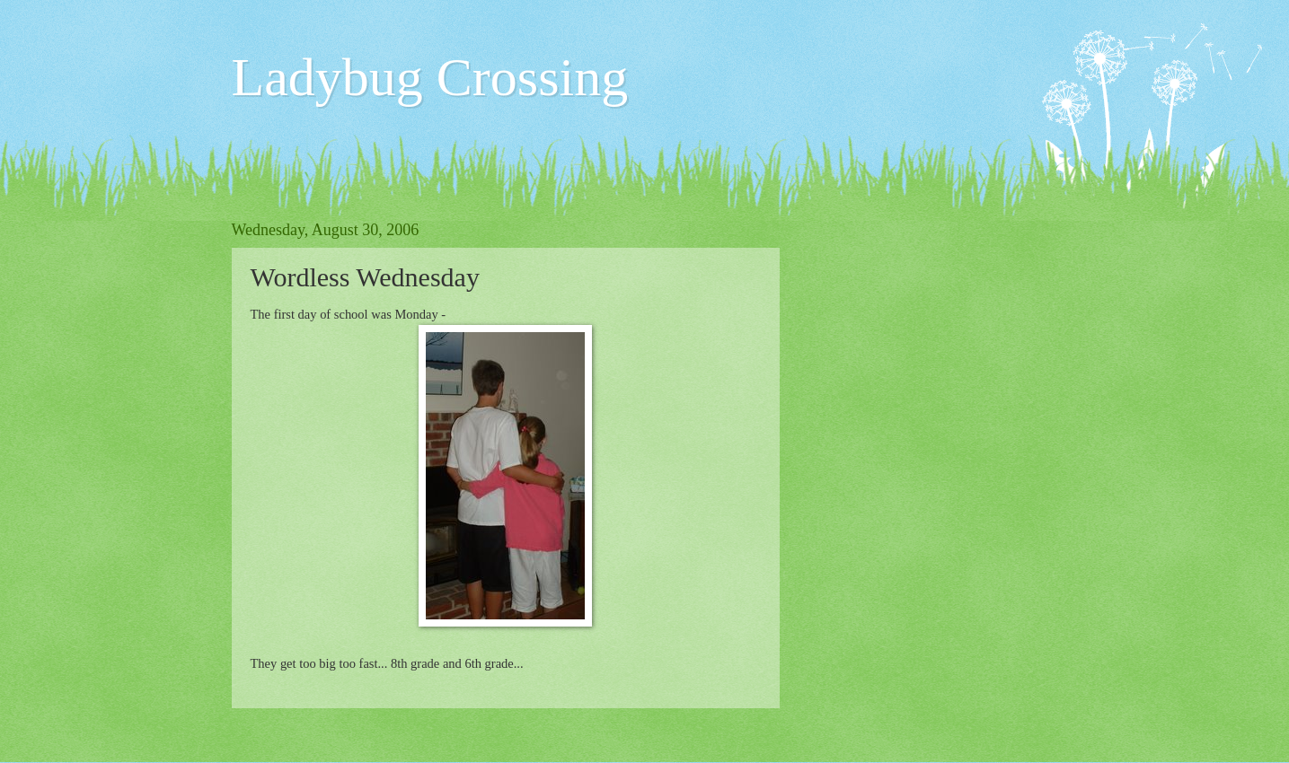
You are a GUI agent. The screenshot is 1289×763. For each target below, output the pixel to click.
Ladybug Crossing (430, 77)
